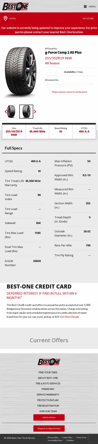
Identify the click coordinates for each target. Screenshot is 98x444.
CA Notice (70, 440)
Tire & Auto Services (47, 383)
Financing (48, 389)
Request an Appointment (49, 428)
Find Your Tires (48, 372)
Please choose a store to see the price (69, 91)
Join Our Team (48, 411)
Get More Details (69, 316)
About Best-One (48, 378)
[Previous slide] (6, 112)
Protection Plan (47, 400)
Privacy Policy (53, 437)
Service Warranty (48, 394)
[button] (11, 112)
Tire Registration (48, 405)
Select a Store (49, 417)
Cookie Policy (67, 437)
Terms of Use (81, 437)
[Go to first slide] (35, 112)
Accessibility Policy (55, 440)
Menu (92, 6)
